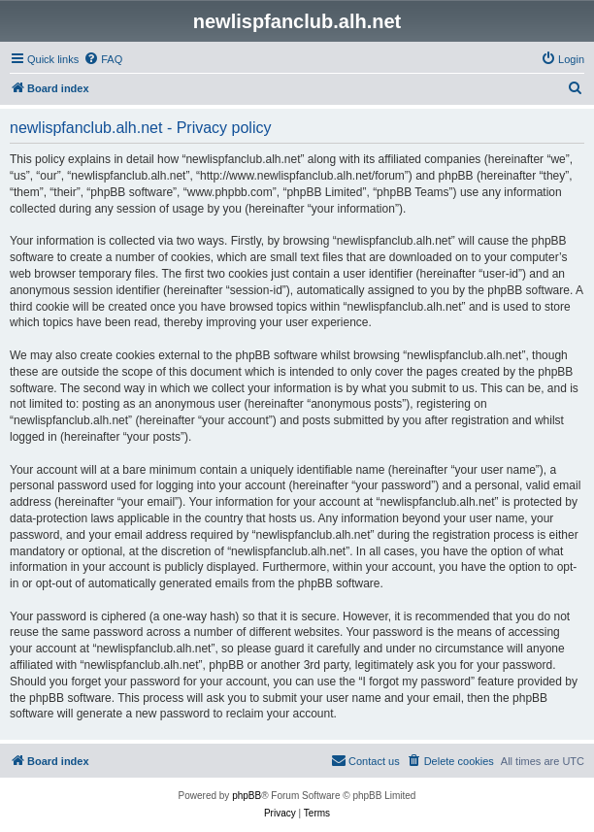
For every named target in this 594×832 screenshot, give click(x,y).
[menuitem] (102, 59)
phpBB (246, 795)
